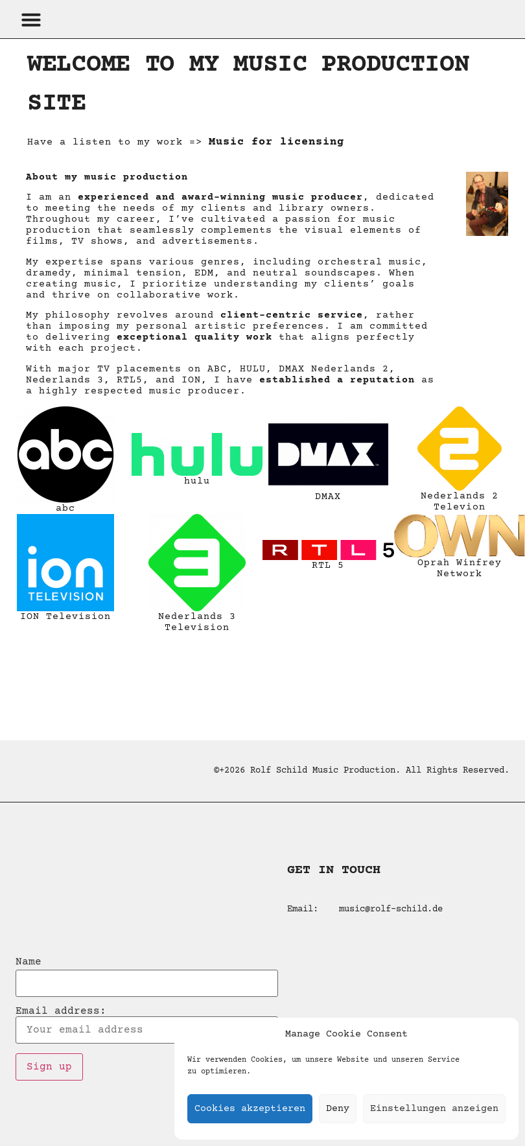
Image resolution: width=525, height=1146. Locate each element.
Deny (337, 1108)
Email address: (147, 1025)
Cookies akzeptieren (249, 1108)
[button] (31, 19)
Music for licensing (276, 142)
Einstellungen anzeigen (434, 1108)
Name (28, 962)
